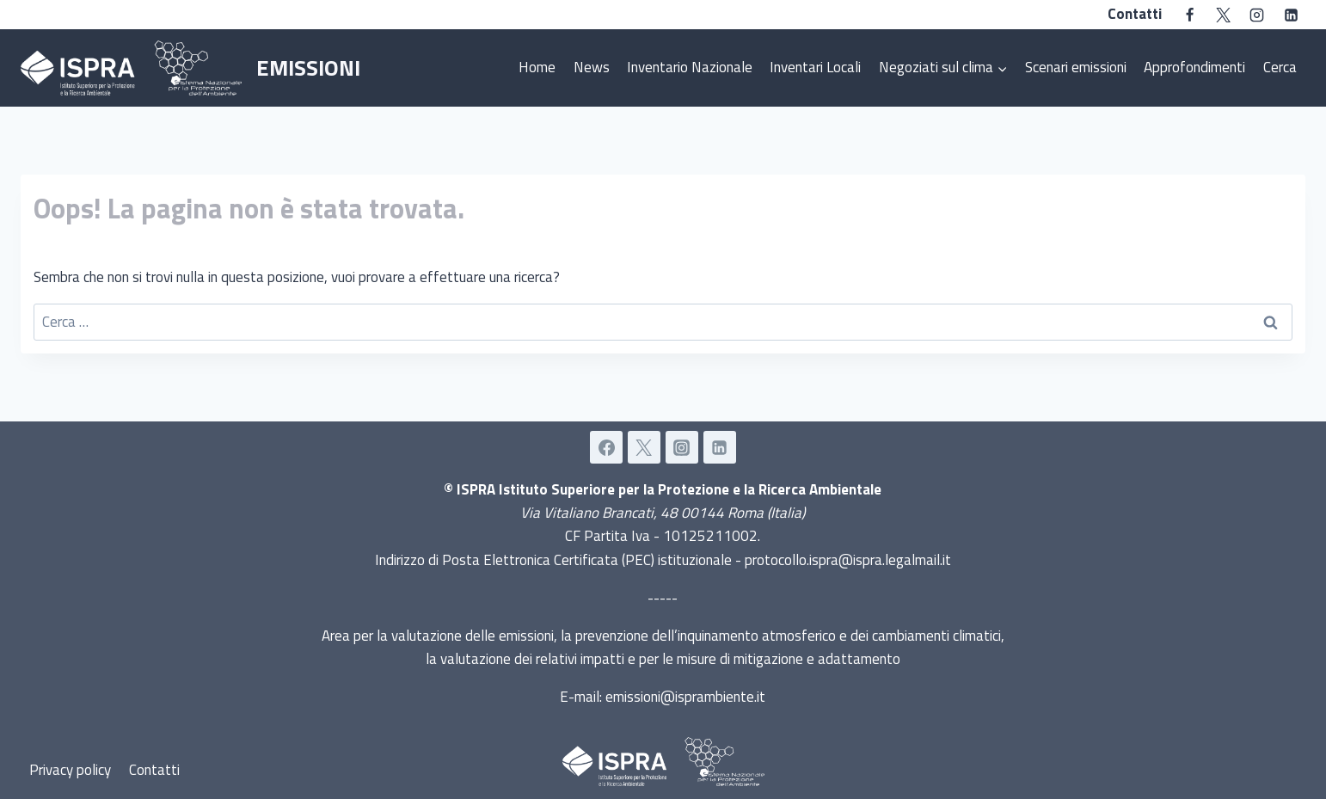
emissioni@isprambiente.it (685, 696)
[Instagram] (1257, 14)
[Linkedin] (1290, 14)
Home (537, 67)
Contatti (1135, 14)
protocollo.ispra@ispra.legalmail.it (848, 560)
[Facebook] (1190, 14)
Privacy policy (70, 770)
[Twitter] (1223, 14)
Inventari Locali (815, 67)
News (592, 67)
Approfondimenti (1194, 67)
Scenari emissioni (1075, 67)
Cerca (1280, 67)
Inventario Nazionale (689, 67)
